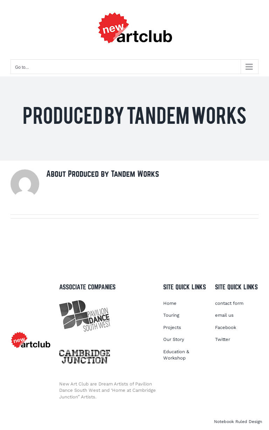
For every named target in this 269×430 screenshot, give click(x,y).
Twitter (222, 339)
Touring (171, 315)
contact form (229, 303)
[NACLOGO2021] (30, 331)
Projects (172, 327)
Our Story (173, 339)
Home (170, 303)
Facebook (225, 327)
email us (224, 315)
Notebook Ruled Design (238, 421)
